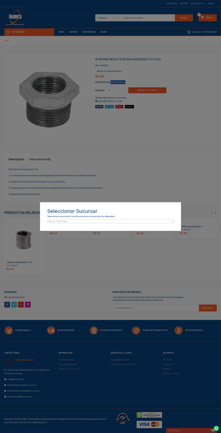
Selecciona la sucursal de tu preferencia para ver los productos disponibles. (81, 216)
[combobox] (110, 221)
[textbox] (110, 221)
